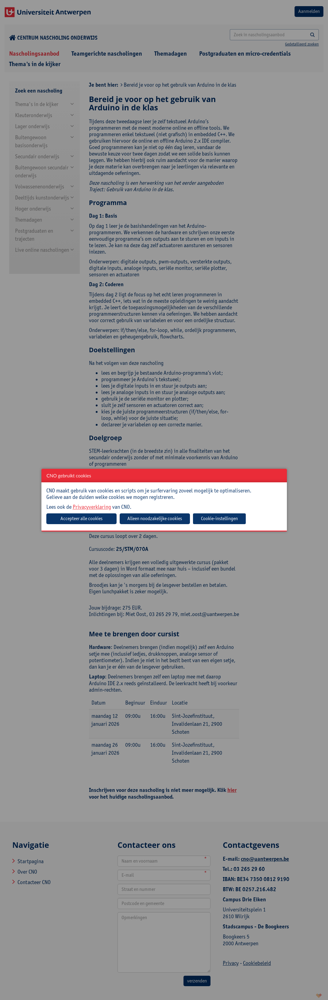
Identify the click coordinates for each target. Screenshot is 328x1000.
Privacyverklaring (92, 507)
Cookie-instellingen (219, 518)
